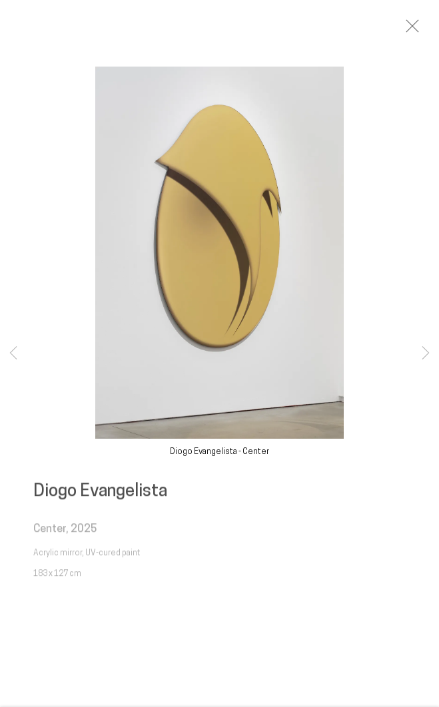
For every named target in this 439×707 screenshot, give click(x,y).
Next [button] (425, 353)
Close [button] (418, 30)
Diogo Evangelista (100, 495)
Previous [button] (13, 353)
